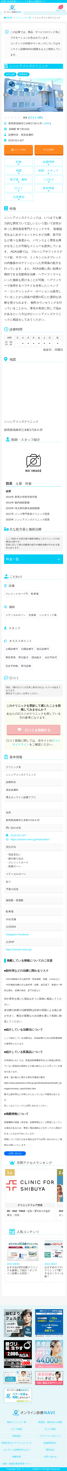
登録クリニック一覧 (16, 1422)
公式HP (49, 150)
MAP (47, 123)
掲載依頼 (16, 1456)
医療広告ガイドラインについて (17, 1443)
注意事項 (19, 197)
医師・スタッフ (48, 171)
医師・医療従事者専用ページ (17, 1464)
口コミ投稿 (50, 1429)
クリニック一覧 (23, 17)
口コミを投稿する (33, 730)
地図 (19, 171)
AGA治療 (10, 74)
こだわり (48, 180)
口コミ (19, 189)
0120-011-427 (18, 835)
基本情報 (48, 189)
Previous (5, 95)
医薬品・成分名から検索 (50, 1422)
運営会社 (50, 1450)
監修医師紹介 (50, 1443)
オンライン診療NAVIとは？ (16, 1450)
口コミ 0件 (35, 117)
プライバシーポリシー (50, 1436)
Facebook (23, 934)
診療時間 (48, 162)
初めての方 (60, 10)
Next (59, 95)
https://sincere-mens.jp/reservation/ (27, 839)
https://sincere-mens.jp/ (19, 949)
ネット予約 (18, 150)
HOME (8, 17)
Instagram (11, 934)
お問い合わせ (15, 1153)
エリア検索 (16, 1429)
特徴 (19, 162)
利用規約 (16, 1436)
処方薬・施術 (19, 180)
